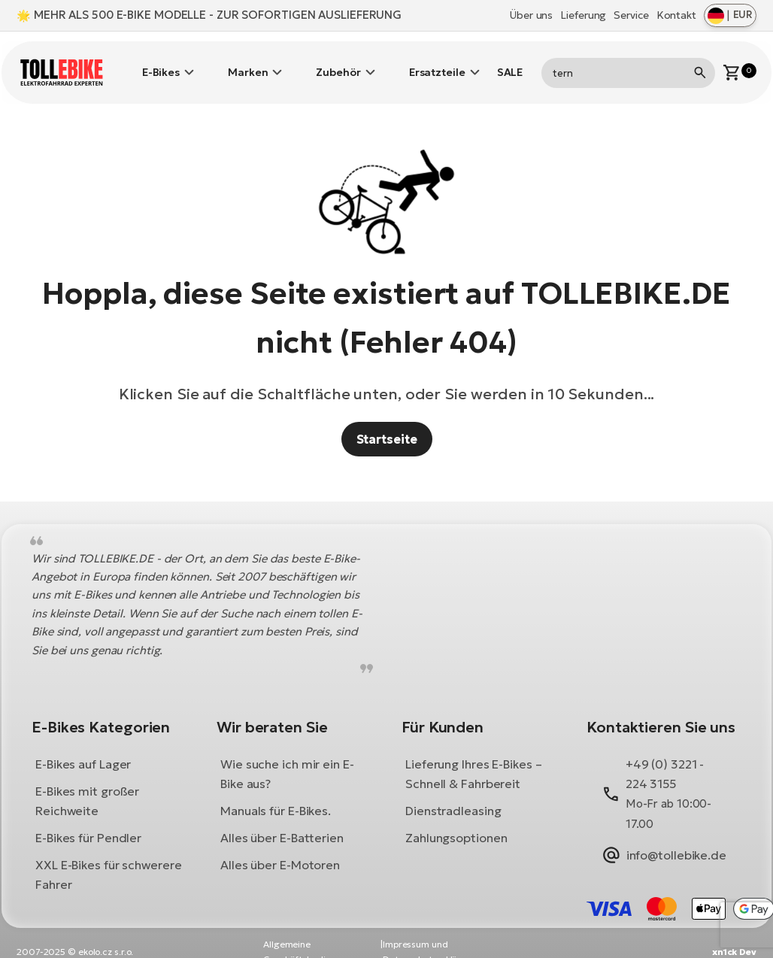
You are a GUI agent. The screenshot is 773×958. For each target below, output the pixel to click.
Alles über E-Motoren (280, 847)
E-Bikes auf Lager (83, 746)
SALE (510, 64)
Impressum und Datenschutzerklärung (430, 934)
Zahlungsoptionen (456, 820)
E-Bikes (161, 64)
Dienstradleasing (453, 793)
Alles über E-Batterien (282, 820)
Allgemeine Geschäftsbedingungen (313, 934)
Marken (248, 64)
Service (631, 15)
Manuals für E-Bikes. (275, 793)
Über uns (531, 15)
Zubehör (338, 64)
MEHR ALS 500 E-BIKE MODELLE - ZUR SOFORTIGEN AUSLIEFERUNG (218, 15)
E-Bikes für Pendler (88, 820)
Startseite (386, 421)
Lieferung (583, 15)
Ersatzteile (437, 64)
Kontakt (676, 15)
